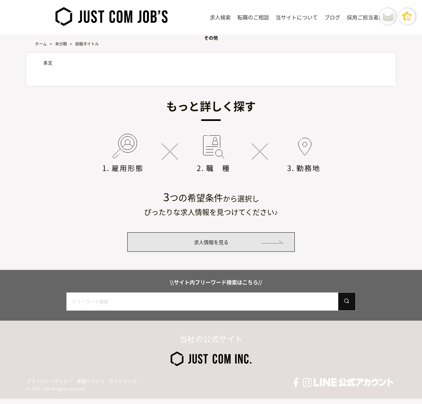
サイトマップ (123, 386)
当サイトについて (297, 17)
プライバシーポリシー (49, 386)
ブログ (332, 17)
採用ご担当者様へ (368, 17)
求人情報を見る (211, 244)
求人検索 (220, 17)
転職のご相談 (253, 17)
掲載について (91, 386)
